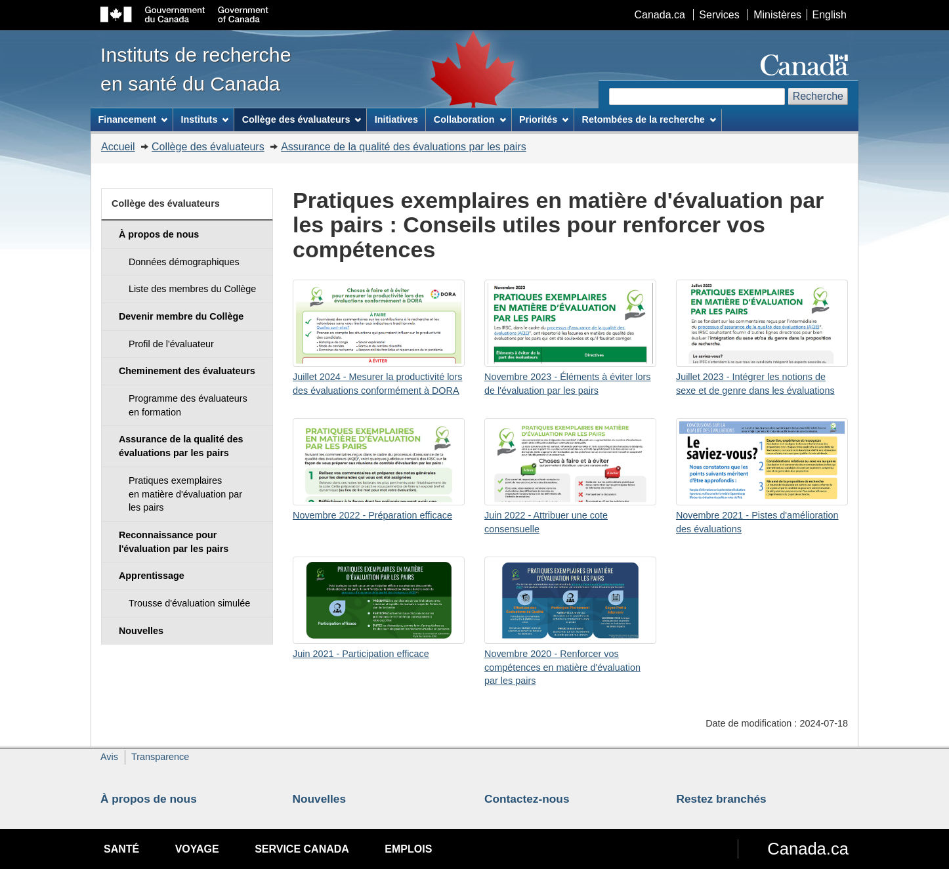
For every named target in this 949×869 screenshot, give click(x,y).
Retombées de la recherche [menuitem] (649, 119)
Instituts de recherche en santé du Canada (195, 69)
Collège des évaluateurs (208, 146)
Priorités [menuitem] (543, 119)
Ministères (777, 14)
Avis (109, 757)
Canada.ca (660, 14)
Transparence (160, 757)
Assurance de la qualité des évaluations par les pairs (403, 146)
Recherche (818, 96)
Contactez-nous (527, 798)
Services (719, 14)
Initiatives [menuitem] (396, 119)
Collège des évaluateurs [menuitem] (302, 119)
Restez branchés (722, 798)
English (829, 14)
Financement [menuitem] (132, 119)
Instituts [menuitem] (204, 119)
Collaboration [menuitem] (470, 119)
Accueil (118, 146)
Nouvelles (320, 798)
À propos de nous (148, 798)
